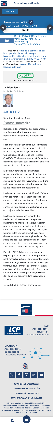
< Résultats (10, 11)
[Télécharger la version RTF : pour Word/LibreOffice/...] (27, 44)
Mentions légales (10, 405)
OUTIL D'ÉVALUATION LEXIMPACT (26, 398)
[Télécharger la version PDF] (30, 22)
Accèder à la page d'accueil (4, 3)
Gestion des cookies (41, 408)
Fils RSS (28, 408)
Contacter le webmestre (14, 408)
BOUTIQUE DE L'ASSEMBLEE (26, 384)
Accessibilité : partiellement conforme (33, 405)
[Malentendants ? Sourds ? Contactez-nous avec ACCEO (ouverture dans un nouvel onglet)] (24, 366)
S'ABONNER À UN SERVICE (25, 393)
